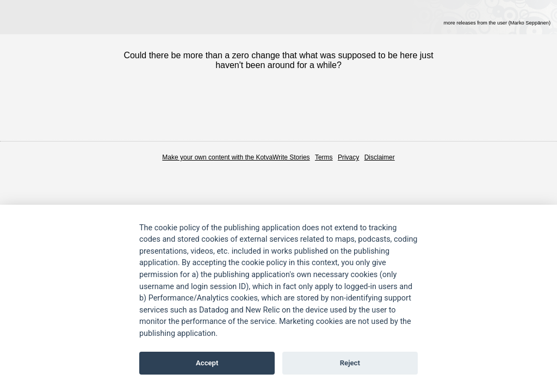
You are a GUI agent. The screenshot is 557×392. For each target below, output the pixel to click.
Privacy (348, 157)
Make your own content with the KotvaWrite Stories (236, 157)
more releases (496, 23)
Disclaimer (379, 157)
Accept (207, 363)
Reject (350, 363)
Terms (324, 157)
